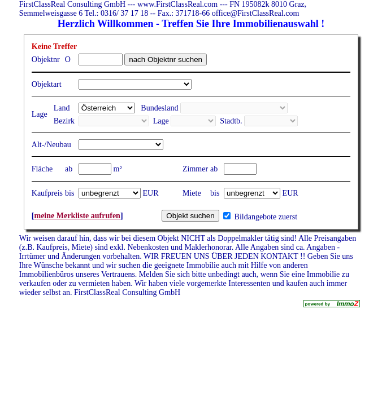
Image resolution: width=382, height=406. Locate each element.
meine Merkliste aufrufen (77, 215)
